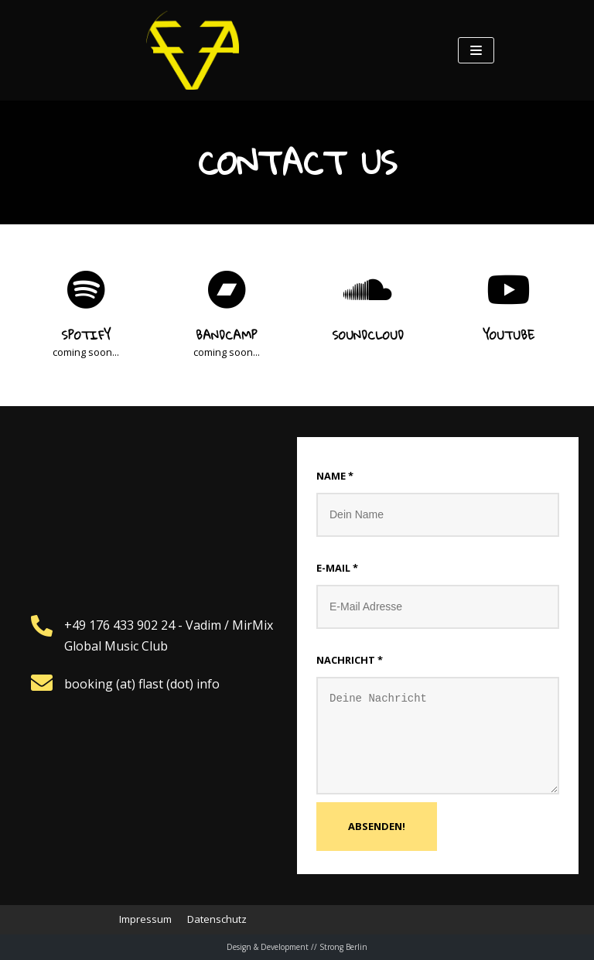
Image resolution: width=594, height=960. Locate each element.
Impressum (145, 919)
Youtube (508, 335)
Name (334, 476)
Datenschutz (217, 919)
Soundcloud (368, 335)
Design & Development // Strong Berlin (297, 946)
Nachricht (349, 660)
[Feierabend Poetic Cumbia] (192, 50)
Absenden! (376, 826)
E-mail (337, 568)
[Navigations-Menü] (476, 50)
